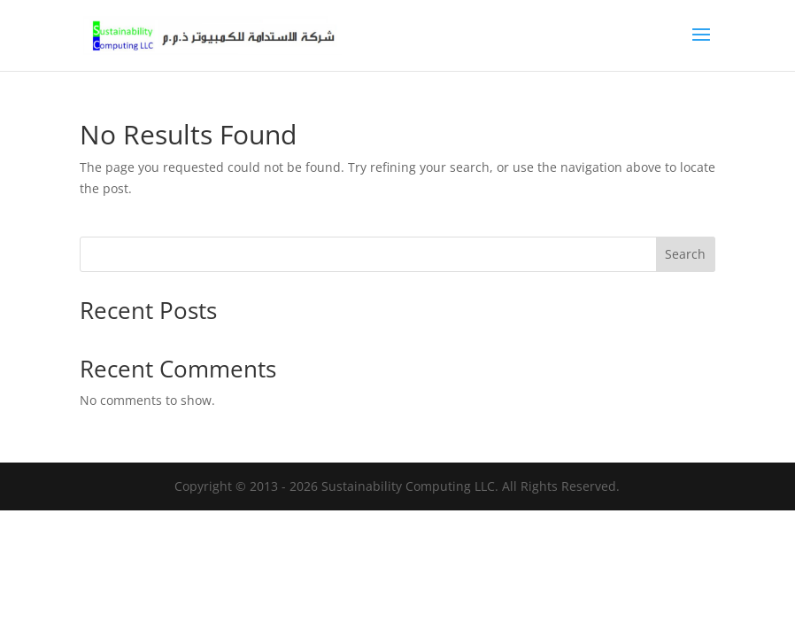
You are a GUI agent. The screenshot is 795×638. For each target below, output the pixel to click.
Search (685, 253)
